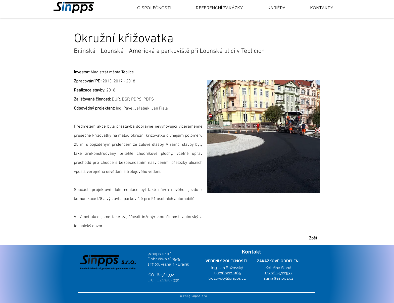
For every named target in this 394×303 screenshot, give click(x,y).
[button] (263, 136)
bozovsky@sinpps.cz (227, 278)
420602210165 (228, 273)
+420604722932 (278, 273)
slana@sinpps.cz (278, 278)
